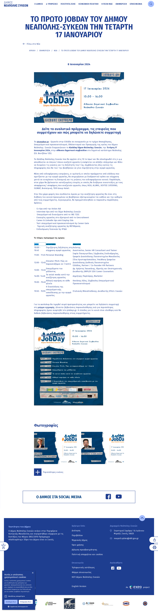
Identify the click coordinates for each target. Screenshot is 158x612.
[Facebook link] (108, 497)
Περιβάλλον (77, 535)
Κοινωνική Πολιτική (89, 4)
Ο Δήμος (38, 4)
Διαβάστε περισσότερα (21, 591)
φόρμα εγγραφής (46, 307)
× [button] (32, 573)
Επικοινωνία (136, 4)
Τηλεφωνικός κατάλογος (83, 567)
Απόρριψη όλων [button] (25, 602)
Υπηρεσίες (52, 4)
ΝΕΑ (55, 51)
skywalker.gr (43, 142)
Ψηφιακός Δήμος (79, 540)
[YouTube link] (119, 497)
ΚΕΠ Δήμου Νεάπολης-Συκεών (86, 577)
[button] (18, 606)
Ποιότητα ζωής (68, 4)
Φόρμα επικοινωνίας (81, 572)
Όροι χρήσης (78, 545)
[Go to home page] (16, 4)
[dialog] (18, 590)
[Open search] (151, 4)
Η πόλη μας (107, 4)
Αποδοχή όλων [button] (11, 602)
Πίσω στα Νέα (33, 44)
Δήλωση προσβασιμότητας (84, 550)
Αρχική (32, 51)
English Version (79, 586)
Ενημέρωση (121, 4)
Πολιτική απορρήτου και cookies (87, 554)
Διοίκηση (76, 530)
